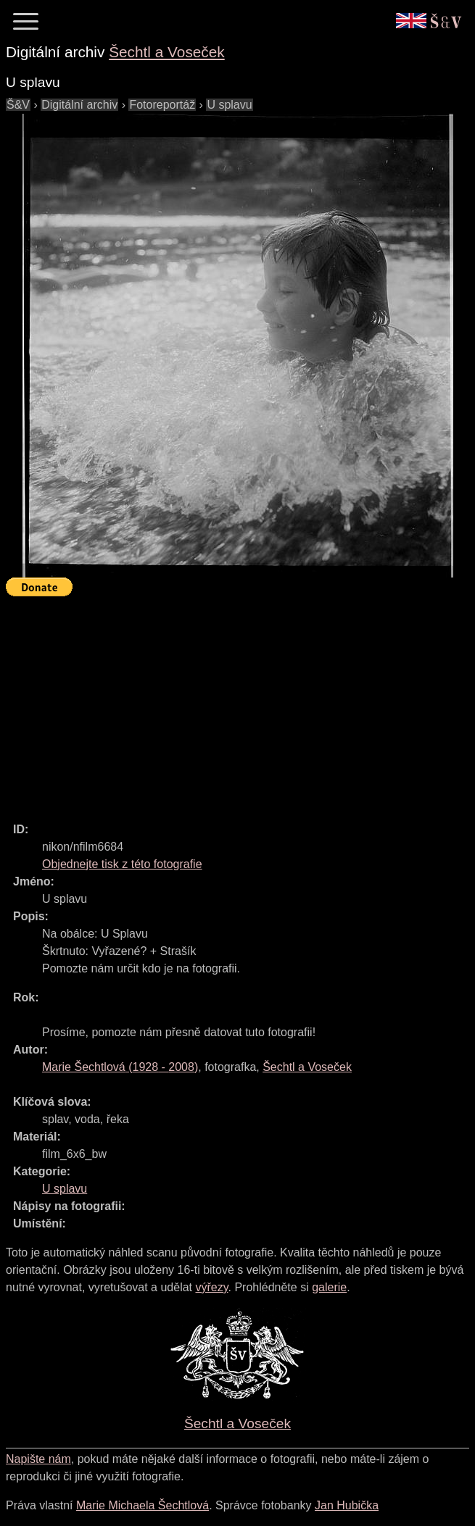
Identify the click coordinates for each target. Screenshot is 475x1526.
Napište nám (38, 1459)
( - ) (120, 1067)
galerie (329, 1287)
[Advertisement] (240, 702)
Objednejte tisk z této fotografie (122, 864)
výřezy (211, 1287)
